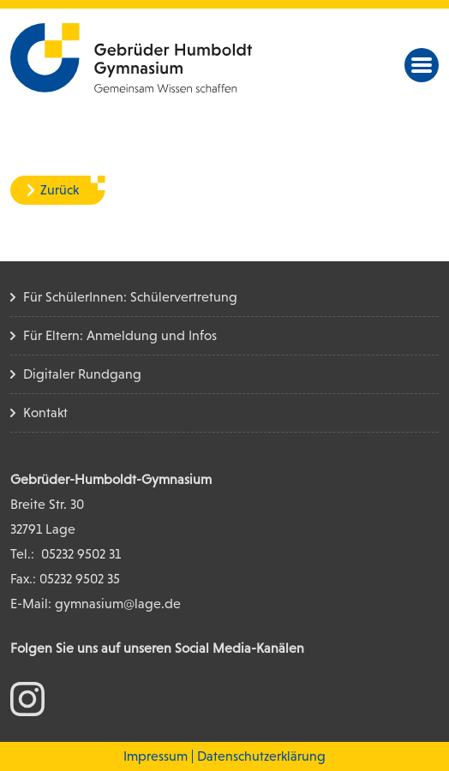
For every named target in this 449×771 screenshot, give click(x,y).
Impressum (155, 756)
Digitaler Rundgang (82, 374)
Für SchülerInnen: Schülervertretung (130, 297)
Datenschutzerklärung (261, 756)
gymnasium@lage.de (118, 603)
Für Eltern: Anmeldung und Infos (120, 335)
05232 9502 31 (81, 554)
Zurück (59, 189)
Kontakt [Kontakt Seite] (45, 412)
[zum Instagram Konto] (27, 697)
